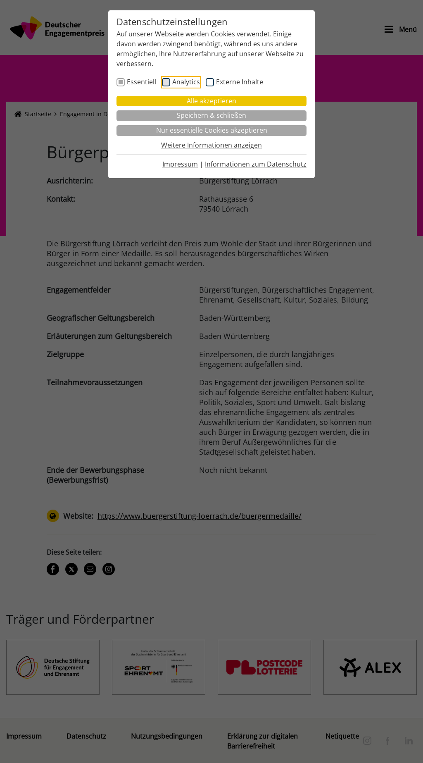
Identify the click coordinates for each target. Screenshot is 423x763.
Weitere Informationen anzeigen (211, 145)
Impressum (180, 164)
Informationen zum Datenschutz (256, 164)
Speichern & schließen (211, 115)
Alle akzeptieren (211, 100)
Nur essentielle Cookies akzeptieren (211, 130)
